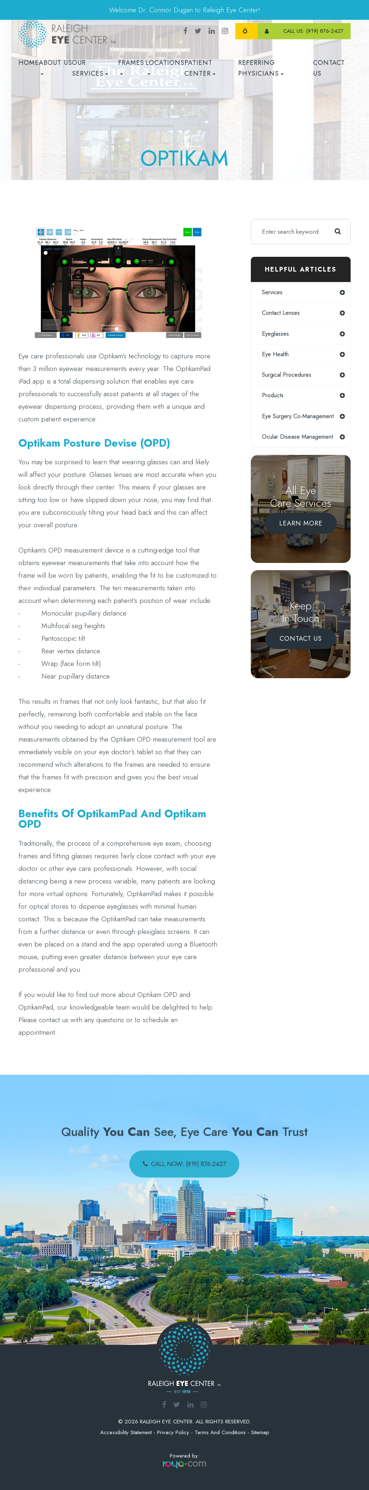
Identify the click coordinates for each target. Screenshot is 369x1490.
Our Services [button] (90, 68)
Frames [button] (131, 66)
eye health (276, 355)
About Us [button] (55, 66)
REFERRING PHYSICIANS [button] (261, 68)
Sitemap (260, 1432)
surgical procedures (289, 376)
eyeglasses (276, 334)
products (273, 397)
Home (28, 62)
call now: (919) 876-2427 (188, 1161)
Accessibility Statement (126, 1432)
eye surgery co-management (284, 421)
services (273, 292)
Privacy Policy (173, 1432)
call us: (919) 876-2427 (313, 31)
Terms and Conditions (220, 1432)
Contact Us (329, 68)
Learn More (301, 532)
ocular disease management (299, 445)
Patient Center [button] (199, 68)
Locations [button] (165, 66)
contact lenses (282, 313)
